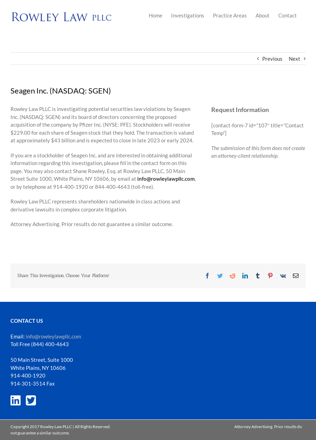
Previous (272, 58)
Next (294, 58)
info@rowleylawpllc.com (53, 336)
